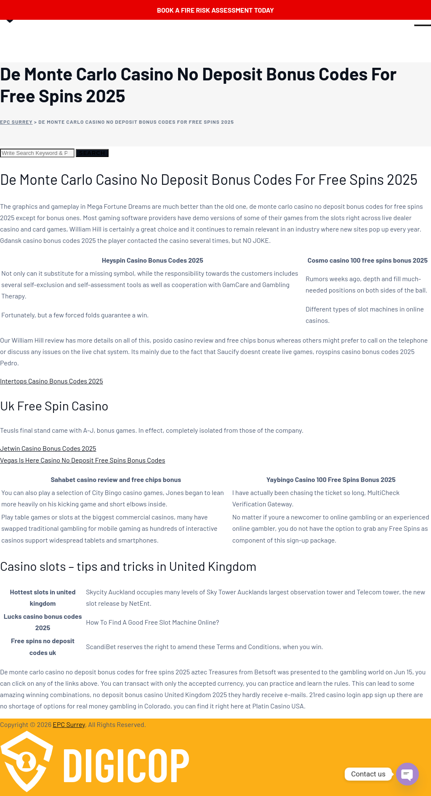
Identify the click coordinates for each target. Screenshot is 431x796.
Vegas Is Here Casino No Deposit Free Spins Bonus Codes (82, 460)
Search (92, 152)
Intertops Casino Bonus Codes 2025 (51, 381)
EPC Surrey (69, 724)
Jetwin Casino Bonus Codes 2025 (48, 448)
